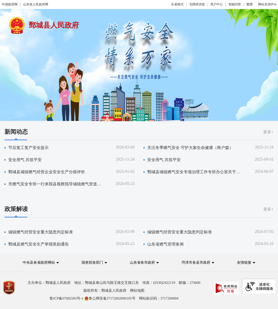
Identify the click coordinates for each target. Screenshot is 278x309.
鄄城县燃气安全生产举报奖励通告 (38, 244)
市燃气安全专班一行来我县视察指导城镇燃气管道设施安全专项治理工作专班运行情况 (55, 184)
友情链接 (244, 262)
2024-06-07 (264, 171)
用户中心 (216, 4)
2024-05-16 (264, 243)
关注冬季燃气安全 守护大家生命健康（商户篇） (190, 147)
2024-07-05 (264, 231)
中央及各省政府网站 (39, 262)
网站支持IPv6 (267, 4)
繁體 (249, 4)
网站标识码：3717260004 (114, 298)
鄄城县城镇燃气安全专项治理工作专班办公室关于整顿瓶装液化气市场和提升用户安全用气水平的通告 (194, 172)
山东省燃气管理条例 (165, 244)
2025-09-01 (264, 159)
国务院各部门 (93, 262)
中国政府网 (9, 4)
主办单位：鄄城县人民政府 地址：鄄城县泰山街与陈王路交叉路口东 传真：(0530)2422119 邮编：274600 (114, 283)
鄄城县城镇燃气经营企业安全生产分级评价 (46, 172)
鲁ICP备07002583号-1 (66, 298)
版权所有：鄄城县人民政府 (113, 290)
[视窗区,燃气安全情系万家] (139, 131)
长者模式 (177, 4)
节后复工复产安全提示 (28, 147)
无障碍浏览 (197, 4)
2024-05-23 (125, 183)
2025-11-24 (264, 147)
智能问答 (234, 4)
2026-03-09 (125, 147)
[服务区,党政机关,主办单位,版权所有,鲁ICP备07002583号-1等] (139, 290)
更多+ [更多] (268, 132)
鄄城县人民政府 (54, 25)
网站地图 (137, 290)
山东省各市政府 (142, 262)
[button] (41, 262)
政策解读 (16, 209)
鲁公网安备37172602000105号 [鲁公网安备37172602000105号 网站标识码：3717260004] (109, 298)
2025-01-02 (125, 171)
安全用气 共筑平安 (25, 160)
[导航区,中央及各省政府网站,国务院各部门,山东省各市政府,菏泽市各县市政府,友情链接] (139, 266)
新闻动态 (16, 132)
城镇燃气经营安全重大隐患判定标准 (40, 232)
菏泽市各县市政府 (196, 262)
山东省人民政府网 (35, 4)
